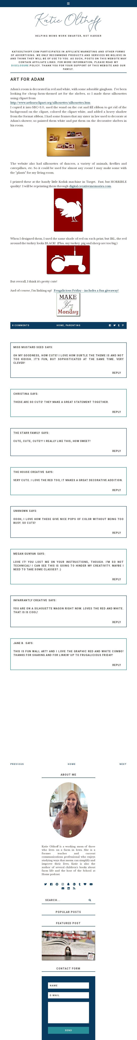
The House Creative (28, 472)
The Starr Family (26, 432)
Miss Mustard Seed (28, 347)
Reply (116, 372)
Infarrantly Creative (30, 600)
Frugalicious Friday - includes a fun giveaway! (86, 290)
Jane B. (18, 643)
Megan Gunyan (24, 553)
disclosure (20, 65)
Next (123, 764)
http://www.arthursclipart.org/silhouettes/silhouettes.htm (50, 102)
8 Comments (20, 325)
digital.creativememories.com (90, 186)
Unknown (20, 511)
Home (60, 325)
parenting (73, 325)
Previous (17, 764)
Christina (21, 393)
